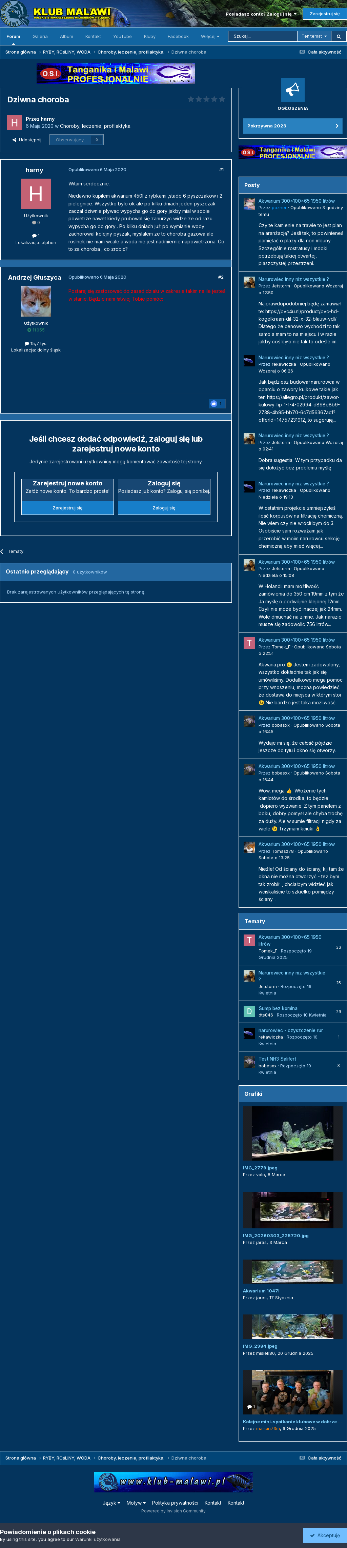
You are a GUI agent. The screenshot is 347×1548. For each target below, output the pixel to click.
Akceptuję (325, 1535)
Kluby (150, 36)
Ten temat (312, 36)
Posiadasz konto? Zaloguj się (261, 14)
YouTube (122, 36)
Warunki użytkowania (98, 1539)
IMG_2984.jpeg (260, 1346)
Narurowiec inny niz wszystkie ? (294, 279)
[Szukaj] (262, 36)
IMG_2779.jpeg (260, 1167)
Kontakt (93, 36)
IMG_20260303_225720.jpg (276, 1235)
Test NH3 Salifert (277, 1059)
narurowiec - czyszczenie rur (291, 1030)
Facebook (178, 36)
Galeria (40, 36)
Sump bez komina (278, 1008)
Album (66, 36)
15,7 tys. (36, 343)
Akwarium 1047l (261, 1290)
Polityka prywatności (175, 1503)
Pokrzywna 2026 (266, 125)
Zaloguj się (164, 507)
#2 (221, 277)
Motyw (136, 1503)
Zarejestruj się (325, 13)
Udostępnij (27, 139)
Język (111, 1503)
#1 (221, 169)
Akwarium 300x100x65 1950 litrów (297, 201)
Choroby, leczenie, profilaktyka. (95, 126)
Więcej (210, 36)
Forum (13, 39)
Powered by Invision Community (173, 1510)
